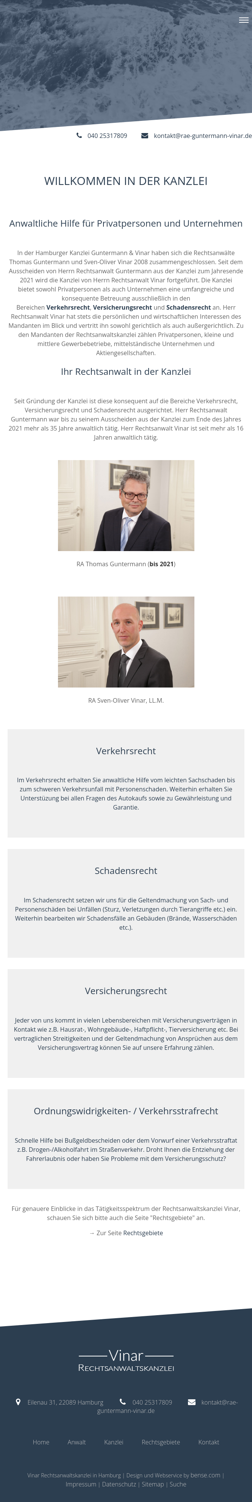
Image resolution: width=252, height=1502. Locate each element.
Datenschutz (119, 1484)
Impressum (81, 1484)
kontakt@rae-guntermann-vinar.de (203, 136)
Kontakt (209, 1442)
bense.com (206, 1475)
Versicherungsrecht (122, 307)
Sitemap (153, 1484)
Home (41, 1442)
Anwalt (77, 1442)
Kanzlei (114, 1442)
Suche (178, 1484)
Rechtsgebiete (143, 1233)
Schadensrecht (188, 307)
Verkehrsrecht (68, 307)
